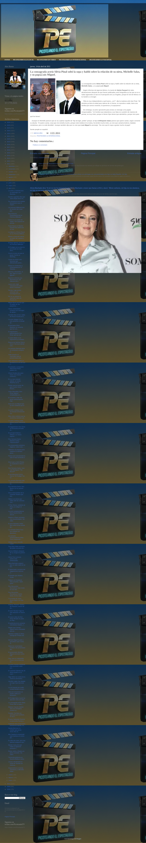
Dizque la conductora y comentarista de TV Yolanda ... (15, 267)
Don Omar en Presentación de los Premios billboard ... (15, 215)
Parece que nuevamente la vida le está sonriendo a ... (16, 457)
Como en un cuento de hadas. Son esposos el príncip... (16, 221)
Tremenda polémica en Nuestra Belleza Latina (16, 758)
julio (10, 180)
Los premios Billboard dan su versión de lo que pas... (16, 209)
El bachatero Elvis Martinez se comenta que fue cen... (15, 327)
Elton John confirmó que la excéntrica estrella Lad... (16, 417)
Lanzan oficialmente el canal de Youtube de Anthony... (15, 763)
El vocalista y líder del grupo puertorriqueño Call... (15, 399)
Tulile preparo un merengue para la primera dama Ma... (15, 356)
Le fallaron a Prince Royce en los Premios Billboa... (16, 233)
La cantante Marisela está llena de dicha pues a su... (16, 482)
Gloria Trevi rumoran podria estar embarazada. (14, 558)
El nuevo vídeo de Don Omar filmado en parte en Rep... (16, 618)
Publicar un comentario (40, 145)
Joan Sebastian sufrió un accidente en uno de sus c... (16, 362)
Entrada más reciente (39, 153)
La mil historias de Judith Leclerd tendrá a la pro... (16, 688)
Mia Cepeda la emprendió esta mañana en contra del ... (16, 736)
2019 (8, 141)
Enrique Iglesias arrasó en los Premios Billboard (16, 243)
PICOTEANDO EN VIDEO (46, 60)
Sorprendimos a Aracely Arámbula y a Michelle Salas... (16, 769)
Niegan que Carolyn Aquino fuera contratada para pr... (16, 629)
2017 (8, 147)
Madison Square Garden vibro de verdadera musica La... (16, 708)
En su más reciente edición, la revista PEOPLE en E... (14, 380)
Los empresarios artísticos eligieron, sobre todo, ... (16, 446)
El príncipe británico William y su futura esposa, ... (14, 434)
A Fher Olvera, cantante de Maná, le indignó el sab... (16, 506)
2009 (8, 786)
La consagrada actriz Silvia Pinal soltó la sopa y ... (16, 703)
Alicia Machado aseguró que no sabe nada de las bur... (16, 564)
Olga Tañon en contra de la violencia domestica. (16, 677)
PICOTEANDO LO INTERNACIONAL (72, 60)
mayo (10, 185)
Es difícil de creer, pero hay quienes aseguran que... (16, 741)
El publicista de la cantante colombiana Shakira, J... (16, 624)
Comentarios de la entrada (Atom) (49, 157)
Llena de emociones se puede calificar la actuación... (15, 693)
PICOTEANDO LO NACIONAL (100, 60)
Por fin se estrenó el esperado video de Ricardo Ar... (14, 298)
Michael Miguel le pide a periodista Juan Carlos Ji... (16, 641)
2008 (8, 789)
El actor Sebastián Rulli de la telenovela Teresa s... (16, 720)
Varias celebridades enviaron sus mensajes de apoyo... (16, 310)
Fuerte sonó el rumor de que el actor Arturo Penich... (15, 387)
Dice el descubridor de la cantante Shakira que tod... (16, 494)
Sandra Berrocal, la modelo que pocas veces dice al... (14, 729)
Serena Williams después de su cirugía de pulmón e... (16, 552)
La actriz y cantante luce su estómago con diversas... (16, 192)
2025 (8, 125)
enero (11, 780)
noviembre (12, 169)
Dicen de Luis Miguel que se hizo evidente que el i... (16, 405)
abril (10, 188)
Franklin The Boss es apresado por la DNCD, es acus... (16, 714)
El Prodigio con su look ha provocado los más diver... (16, 248)
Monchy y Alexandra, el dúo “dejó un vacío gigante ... (15, 273)
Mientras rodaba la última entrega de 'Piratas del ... (16, 635)
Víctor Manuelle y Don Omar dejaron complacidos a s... (15, 393)
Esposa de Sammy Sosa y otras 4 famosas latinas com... (16, 343)
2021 (8, 136)
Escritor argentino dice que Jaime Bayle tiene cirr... (16, 197)
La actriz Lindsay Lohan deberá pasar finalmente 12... (16, 422)
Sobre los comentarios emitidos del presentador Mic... (16, 647)
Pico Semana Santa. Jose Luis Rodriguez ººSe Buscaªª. (16, 469)
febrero (11, 777)
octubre (11, 172)
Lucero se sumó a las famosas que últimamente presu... (15, 261)
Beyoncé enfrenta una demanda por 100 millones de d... (15, 279)
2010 (8, 784)
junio (10, 183)
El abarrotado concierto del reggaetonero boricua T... (16, 571)
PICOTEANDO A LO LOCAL (23, 60)
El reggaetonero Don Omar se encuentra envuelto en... (16, 428)
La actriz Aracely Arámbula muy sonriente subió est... (16, 666)
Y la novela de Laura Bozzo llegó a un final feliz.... (15, 600)
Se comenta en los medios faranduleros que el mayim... (16, 203)
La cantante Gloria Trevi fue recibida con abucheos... (15, 531)
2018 (8, 144)
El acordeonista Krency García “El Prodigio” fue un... (16, 476)
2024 (8, 128)
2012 (8, 161)
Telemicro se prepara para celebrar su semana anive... (16, 451)
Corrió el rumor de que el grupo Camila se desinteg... (16, 255)
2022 (8, 133)
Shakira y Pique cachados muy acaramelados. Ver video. (16, 519)
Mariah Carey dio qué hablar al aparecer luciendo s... (15, 746)
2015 (8, 153)
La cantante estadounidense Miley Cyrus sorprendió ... (16, 537)
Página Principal (88, 153)
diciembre (12, 166)
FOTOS (7, 60)
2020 (8, 139)
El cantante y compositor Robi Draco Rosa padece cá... (16, 368)
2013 (8, 158)
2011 (8, 164)
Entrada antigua (134, 153)
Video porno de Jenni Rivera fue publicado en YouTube (56, 163)
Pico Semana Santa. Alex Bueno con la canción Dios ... (16, 488)
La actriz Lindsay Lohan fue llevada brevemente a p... (16, 411)
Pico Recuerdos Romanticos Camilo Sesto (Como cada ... (15, 594)
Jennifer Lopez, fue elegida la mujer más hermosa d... (16, 683)
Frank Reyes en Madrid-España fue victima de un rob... (16, 227)
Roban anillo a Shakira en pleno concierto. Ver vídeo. (16, 752)
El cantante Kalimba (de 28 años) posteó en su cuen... (16, 672)
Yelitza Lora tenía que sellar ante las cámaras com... (16, 500)
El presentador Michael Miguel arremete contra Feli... (16, 653)
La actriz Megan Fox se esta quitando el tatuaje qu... (16, 321)
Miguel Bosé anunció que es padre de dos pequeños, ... (16, 304)
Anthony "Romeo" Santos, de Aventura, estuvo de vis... (16, 606)
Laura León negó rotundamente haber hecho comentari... (15, 285)
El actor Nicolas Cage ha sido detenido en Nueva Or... (16, 612)
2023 (8, 130)
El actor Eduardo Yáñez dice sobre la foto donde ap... (16, 525)
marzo (11, 775)
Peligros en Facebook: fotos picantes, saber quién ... (15, 581)
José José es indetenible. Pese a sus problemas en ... (16, 660)
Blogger (78, 839)
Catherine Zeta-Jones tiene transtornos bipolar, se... (16, 724)
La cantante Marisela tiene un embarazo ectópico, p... (16, 350)
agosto (11, 177)
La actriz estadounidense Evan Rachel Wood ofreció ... (16, 512)
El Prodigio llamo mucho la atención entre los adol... (16, 699)
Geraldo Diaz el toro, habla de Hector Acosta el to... (16, 315)
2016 (8, 150)
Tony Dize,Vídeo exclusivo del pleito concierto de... (16, 547)
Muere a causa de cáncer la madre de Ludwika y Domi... (16, 238)
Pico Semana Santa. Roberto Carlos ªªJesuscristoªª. (14, 440)
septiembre (12, 174)
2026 (8, 122)
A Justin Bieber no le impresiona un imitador (16, 338)
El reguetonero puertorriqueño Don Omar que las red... (15, 333)
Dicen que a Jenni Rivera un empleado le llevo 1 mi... (16, 463)
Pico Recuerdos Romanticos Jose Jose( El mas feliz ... (16, 587)
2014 (8, 155)
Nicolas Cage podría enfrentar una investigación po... (14, 291)
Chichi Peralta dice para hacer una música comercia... (15, 374)
